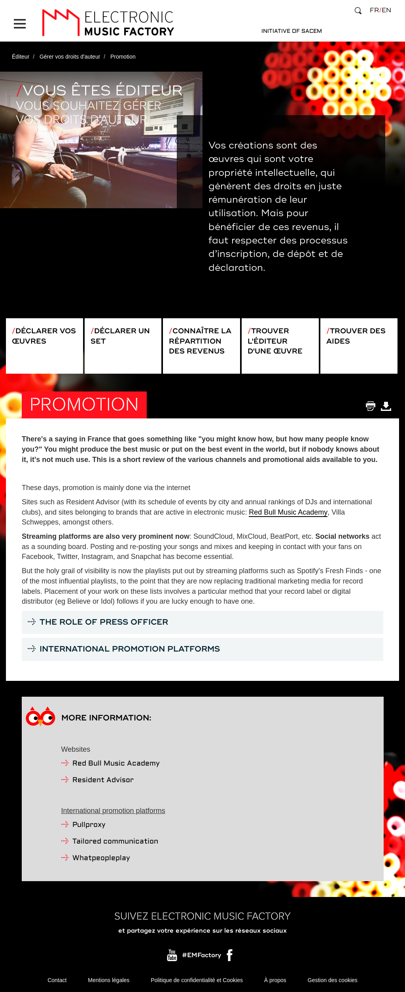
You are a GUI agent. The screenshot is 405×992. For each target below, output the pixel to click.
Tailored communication (115, 841)
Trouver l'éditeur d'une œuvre (275, 341)
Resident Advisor (103, 780)
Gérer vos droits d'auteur (70, 56)
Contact (56, 980)
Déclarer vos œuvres (44, 336)
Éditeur (20, 56)
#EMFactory (201, 955)
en (386, 10)
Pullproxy (89, 825)
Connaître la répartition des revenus (200, 341)
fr (374, 10)
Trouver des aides (356, 336)
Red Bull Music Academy (288, 512)
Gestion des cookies (333, 980)
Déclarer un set (120, 336)
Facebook (230, 957)
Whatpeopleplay (101, 858)
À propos (275, 980)
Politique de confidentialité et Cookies (197, 980)
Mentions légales (108, 980)
